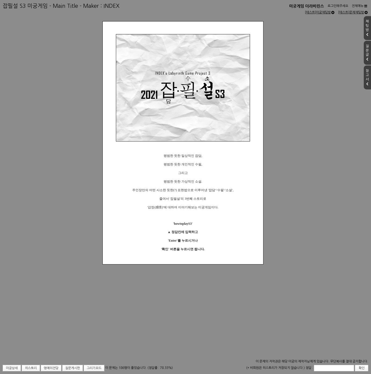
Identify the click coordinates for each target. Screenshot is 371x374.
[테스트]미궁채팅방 (320, 12)
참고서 (367, 77)
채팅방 (367, 28)
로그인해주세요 (338, 6)
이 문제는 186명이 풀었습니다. (126, 367)
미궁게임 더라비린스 (306, 6)
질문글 (367, 52)
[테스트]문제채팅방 (353, 12)
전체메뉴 (359, 6)
